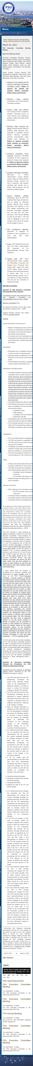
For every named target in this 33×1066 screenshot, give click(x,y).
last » (8, 977)
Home (4, 39)
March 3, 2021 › (25, 953)
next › (4, 977)
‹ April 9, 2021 (7, 953)
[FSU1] (17, 303)
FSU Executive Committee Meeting (17, 985)
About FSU (10, 39)
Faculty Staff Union (12, 18)
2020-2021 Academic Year (15, 41)
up (16, 953)
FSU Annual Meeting (12, 1013)
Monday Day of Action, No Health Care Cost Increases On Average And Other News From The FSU (17, 971)
